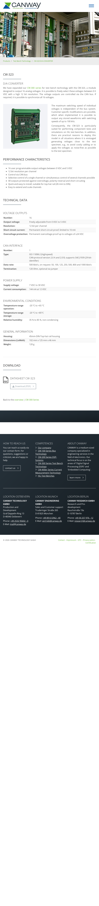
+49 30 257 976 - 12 (84, 517)
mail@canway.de (18, 524)
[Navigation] (91, 5)
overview (18, 399)
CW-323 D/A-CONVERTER (43, 61)
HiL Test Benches (46, 475)
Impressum (71, 540)
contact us (10, 468)
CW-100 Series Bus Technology (45, 452)
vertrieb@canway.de (52, 521)
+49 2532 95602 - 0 (19, 521)
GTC (79, 540)
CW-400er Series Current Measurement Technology (48, 471)
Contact (61, 540)
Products (6, 61)
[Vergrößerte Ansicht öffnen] (25, 126)
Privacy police (89, 540)
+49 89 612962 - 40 (51, 517)
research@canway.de (84, 521)
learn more (75, 477)
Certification (90, 543)
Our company (44, 447)
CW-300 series (34, 87)
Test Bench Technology (22, 61)
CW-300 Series (32, 399)
